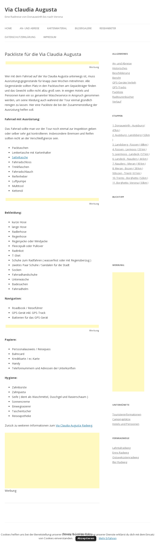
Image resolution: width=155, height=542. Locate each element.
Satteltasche (20, 157)
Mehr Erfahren (108, 538)
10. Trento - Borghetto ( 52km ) (130, 178)
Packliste (117, 92)
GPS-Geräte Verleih (124, 82)
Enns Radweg (120, 452)
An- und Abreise (29, 28)
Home (8, 28)
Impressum (49, 37)
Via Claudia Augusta (31, 9)
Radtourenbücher (123, 97)
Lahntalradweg (121, 448)
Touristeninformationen (126, 414)
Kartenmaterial (57, 28)
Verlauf (116, 101)
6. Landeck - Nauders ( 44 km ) (130, 159)
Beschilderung (121, 73)
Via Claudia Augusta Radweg (74, 425)
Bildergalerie (83, 28)
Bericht (116, 78)
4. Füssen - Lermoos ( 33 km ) (129, 149)
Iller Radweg (119, 462)
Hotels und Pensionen (125, 424)
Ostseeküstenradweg (125, 457)
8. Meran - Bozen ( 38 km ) (127, 168)
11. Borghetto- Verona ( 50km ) (130, 182)
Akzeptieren (86, 538)
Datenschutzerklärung (20, 37)
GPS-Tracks (119, 87)
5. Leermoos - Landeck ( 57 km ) (130, 154)
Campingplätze (121, 419)
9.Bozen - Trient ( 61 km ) (126, 173)
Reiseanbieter (108, 28)
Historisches (119, 68)
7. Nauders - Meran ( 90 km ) (129, 163)
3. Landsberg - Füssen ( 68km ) (130, 144)
